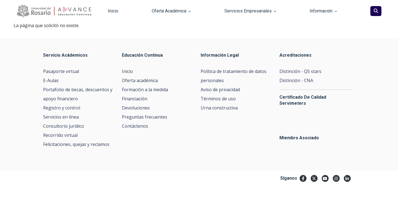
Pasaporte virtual (61, 71)
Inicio (127, 71)
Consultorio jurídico (63, 126)
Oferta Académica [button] (171, 11)
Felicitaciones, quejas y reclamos (76, 144)
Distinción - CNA (296, 80)
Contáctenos (135, 126)
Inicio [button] (113, 11)
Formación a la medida (145, 90)
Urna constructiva (219, 108)
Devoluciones (136, 108)
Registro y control (61, 108)
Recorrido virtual (60, 135)
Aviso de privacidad (220, 90)
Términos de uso (218, 99)
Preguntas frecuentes (144, 117)
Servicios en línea (61, 117)
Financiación (134, 99)
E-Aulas (51, 80)
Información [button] (323, 11)
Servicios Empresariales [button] (250, 11)
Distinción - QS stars (300, 71)
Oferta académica (140, 80)
